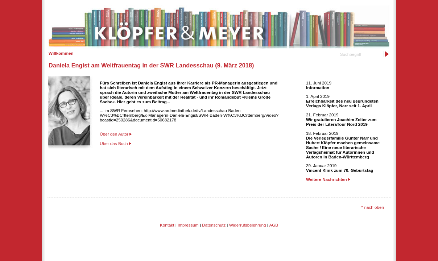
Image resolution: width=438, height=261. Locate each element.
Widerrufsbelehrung (247, 225)
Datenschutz (214, 225)
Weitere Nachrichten (328, 179)
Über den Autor (114, 134)
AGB (273, 225)
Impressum (188, 225)
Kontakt (167, 225)
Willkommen (61, 53)
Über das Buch (114, 143)
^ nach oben (372, 207)
